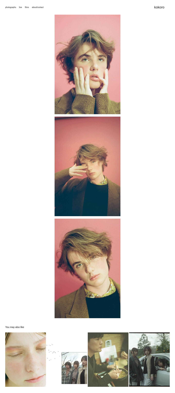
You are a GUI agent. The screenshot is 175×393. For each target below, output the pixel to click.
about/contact (38, 7)
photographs (10, 7)
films (27, 7)
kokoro (159, 7)
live (20, 7)
